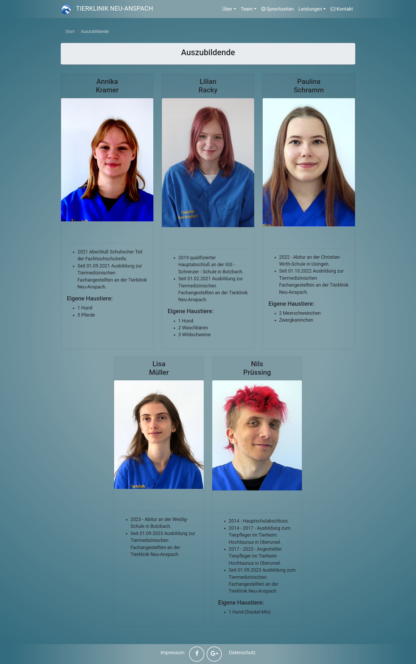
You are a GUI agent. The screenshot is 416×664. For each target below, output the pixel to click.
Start (70, 31)
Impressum (173, 652)
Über (227, 9)
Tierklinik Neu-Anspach (107, 8)
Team (247, 9)
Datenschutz (242, 652)
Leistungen (310, 9)
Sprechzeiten (277, 9)
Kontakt (342, 9)
